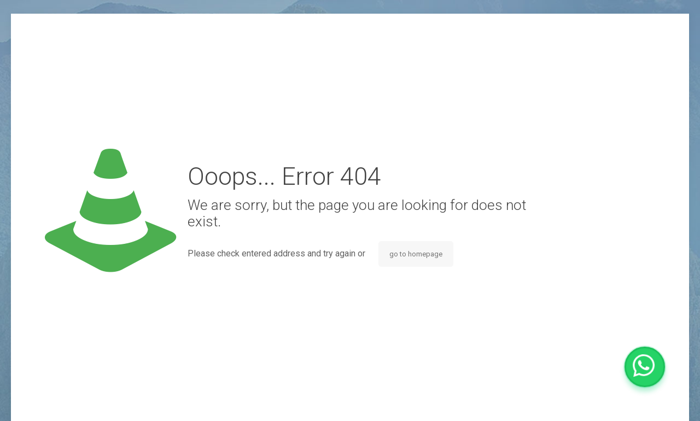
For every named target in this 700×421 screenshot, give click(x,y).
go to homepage (415, 254)
